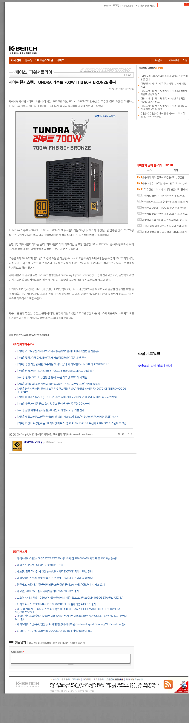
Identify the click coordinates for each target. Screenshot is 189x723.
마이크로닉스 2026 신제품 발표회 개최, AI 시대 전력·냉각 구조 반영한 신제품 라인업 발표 (162, 202)
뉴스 (149, 170)
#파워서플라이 (42, 335)
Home (127, 75)
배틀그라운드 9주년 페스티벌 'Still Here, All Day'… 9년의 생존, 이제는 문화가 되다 (162, 184)
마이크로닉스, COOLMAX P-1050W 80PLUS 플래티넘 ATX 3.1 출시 (55, 604)
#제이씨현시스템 (21, 335)
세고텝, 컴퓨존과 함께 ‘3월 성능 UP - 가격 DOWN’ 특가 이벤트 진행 (54, 571)
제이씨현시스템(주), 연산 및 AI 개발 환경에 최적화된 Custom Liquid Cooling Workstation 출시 (70, 624)
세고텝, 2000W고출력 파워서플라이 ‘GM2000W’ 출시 (47, 591)
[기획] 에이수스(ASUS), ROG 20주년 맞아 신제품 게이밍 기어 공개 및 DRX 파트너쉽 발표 (66, 397)
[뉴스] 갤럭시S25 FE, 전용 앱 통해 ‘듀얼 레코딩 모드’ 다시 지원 (51, 377)
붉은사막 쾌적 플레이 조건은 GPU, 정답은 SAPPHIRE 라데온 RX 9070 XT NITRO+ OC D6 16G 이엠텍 (161, 178)
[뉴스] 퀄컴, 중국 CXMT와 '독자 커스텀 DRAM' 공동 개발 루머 (50, 357)
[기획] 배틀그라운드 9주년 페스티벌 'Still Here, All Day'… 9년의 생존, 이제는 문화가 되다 (66, 416)
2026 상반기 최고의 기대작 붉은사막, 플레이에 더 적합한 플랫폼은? (162, 190)
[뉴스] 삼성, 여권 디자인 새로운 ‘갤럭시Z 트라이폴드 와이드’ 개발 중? (54, 370)
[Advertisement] (83, 32)
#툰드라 (32, 335)
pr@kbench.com (52, 442)
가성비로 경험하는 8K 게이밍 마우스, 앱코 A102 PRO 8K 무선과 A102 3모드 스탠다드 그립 (162, 196)
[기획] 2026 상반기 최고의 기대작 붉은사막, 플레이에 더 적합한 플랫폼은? (57, 351)
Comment (17, 652)
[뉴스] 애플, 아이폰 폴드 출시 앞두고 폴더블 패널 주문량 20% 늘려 (52, 403)
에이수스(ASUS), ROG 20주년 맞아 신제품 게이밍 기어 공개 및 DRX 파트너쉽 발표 (161, 208)
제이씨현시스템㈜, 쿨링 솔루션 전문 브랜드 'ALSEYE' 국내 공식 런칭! (54, 578)
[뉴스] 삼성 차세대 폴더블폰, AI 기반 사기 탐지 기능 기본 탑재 (49, 410)
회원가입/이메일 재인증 (146, 6)
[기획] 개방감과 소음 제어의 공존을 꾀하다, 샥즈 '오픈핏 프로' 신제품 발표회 (57, 384)
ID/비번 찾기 (127, 6)
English (107, 6)
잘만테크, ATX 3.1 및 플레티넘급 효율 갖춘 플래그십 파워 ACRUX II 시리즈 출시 (60, 584)
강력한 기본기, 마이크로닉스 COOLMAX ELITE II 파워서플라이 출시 (54, 630)
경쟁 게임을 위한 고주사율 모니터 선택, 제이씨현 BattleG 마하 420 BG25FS (162, 226)
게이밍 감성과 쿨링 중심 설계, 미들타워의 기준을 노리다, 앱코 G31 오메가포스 (162, 233)
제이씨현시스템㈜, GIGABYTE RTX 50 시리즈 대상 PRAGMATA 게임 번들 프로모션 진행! (66, 558)
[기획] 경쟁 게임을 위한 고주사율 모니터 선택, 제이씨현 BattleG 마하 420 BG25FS (62, 364)
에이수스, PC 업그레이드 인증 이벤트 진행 (39, 565)
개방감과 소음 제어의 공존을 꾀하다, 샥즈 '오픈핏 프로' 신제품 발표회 (162, 220)
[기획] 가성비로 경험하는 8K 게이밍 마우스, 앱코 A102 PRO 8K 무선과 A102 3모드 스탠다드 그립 (70, 423)
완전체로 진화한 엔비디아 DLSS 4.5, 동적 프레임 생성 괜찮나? (162, 214)
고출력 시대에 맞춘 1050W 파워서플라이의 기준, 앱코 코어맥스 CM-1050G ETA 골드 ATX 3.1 (69, 597)
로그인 (116, 5)
